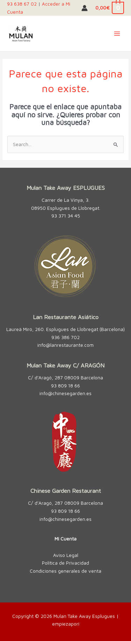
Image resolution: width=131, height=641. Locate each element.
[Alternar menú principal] (117, 34)
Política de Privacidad (65, 563)
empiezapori (65, 624)
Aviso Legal (65, 555)
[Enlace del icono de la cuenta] (84, 8)
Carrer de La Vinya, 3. (65, 200)
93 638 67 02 (22, 4)
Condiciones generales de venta (65, 571)
